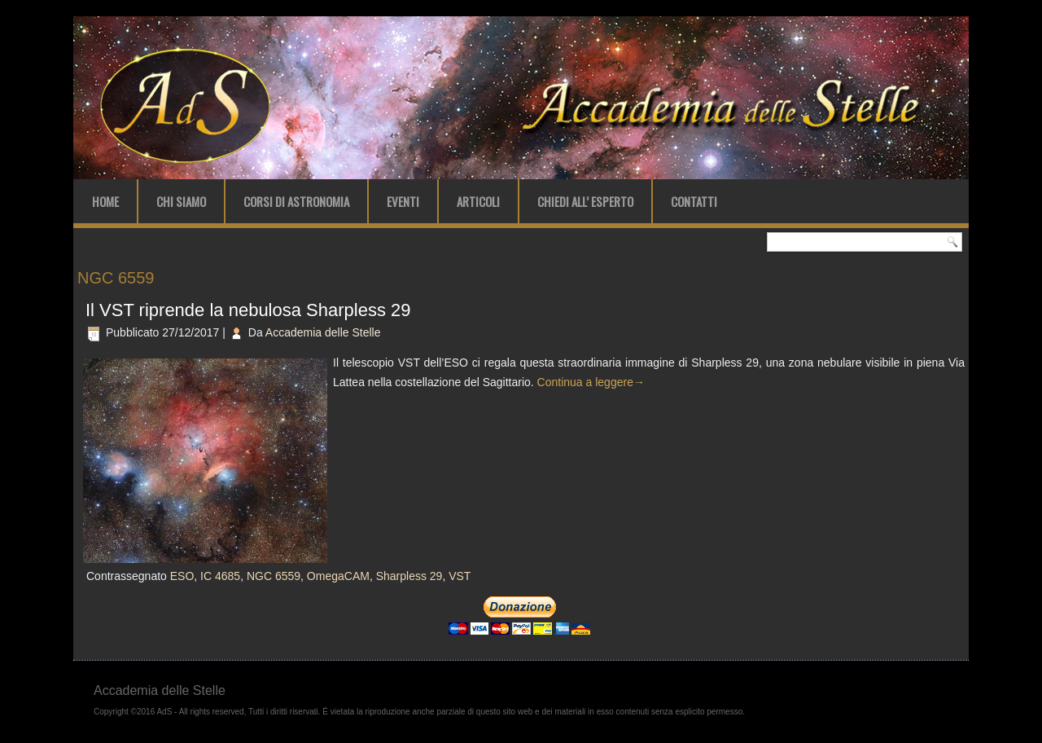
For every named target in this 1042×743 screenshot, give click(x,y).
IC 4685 (220, 576)
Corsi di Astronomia (296, 201)
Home (105, 201)
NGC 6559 (273, 576)
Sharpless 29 (409, 576)
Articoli (478, 201)
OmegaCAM (338, 576)
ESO (182, 576)
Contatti (694, 201)
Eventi (403, 201)
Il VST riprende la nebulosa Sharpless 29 (248, 310)
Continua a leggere (591, 382)
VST (460, 576)
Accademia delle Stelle (323, 332)
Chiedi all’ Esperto (585, 201)
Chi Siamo (181, 201)
